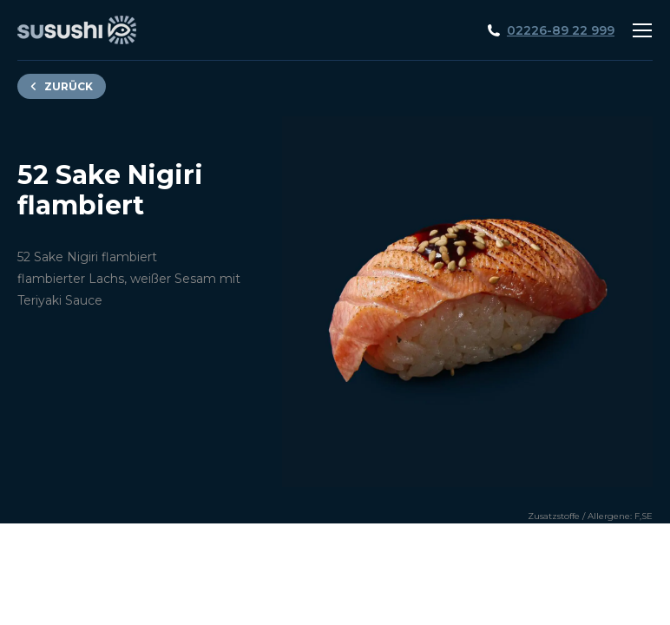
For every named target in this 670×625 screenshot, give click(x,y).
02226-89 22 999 (560, 30)
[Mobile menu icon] (642, 30)
